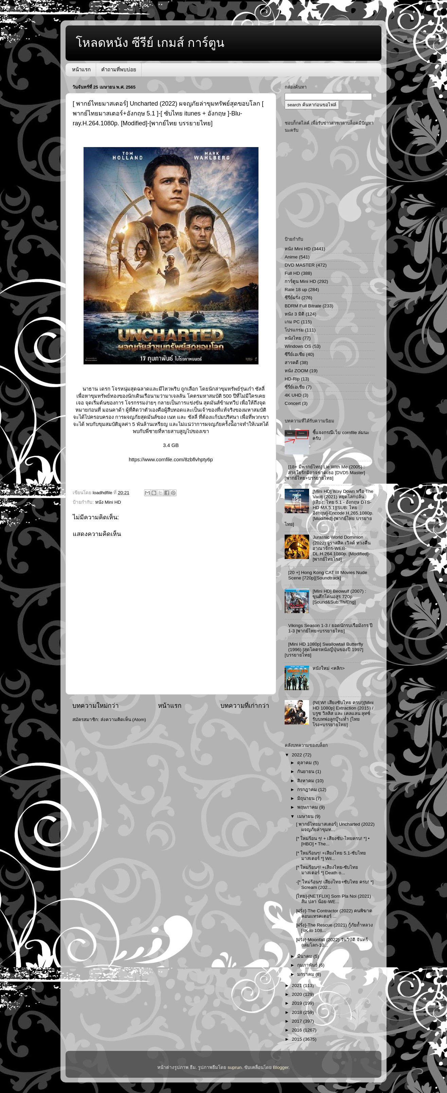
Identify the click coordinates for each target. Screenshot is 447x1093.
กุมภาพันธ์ (308, 965)
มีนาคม (305, 956)
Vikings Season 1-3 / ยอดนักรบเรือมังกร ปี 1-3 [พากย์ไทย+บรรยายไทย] (330, 628)
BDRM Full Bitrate (303, 305)
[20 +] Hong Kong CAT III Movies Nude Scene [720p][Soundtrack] (327, 575)
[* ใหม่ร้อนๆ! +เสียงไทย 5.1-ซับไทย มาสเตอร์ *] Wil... (331, 855)
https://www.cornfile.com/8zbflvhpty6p (171, 459)
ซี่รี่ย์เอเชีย (295, 387)
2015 (297, 1039)
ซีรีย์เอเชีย (295, 354)
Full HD (292, 273)
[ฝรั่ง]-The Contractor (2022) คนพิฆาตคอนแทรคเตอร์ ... (334, 913)
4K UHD (293, 395)
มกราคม (306, 974)
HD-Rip (292, 378)
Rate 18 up (296, 289)
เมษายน (306, 816)
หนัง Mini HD (108, 502)
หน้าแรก (81, 69)
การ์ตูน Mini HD (300, 281)
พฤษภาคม (308, 807)
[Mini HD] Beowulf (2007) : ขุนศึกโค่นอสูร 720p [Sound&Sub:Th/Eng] (339, 597)
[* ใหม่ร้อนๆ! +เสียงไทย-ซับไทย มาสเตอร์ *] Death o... (327, 870)
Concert (293, 403)
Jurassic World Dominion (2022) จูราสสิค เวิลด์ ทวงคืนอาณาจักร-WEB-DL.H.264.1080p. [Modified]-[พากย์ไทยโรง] (341, 548)
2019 (297, 1003)
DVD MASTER (300, 265)
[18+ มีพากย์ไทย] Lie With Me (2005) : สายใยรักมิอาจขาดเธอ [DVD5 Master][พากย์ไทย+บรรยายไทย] (325, 472)
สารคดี (292, 362)
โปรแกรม (294, 330)
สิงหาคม (306, 780)
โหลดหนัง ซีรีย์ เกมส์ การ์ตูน (150, 43)
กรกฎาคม (307, 789)
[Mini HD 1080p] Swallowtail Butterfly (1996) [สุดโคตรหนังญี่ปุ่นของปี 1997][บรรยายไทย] (324, 650)
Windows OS (298, 346)
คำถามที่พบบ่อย (118, 69)
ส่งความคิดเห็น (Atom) (123, 719)
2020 (297, 994)
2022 (297, 754)
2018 (297, 1012)
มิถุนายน (306, 798)
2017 (297, 1021)
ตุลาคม (305, 762)
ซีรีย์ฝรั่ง (292, 297)
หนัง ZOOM (296, 370)
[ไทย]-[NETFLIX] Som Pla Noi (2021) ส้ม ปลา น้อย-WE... (333, 899)
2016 (297, 1030)
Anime (291, 256)
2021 (297, 985)
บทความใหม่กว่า (95, 705)
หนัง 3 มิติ (294, 314)
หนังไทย (293, 338)
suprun (235, 1067)
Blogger (281, 1067)
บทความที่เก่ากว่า (244, 705)
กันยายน (306, 771)
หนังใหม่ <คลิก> (328, 668)
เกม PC (292, 321)
